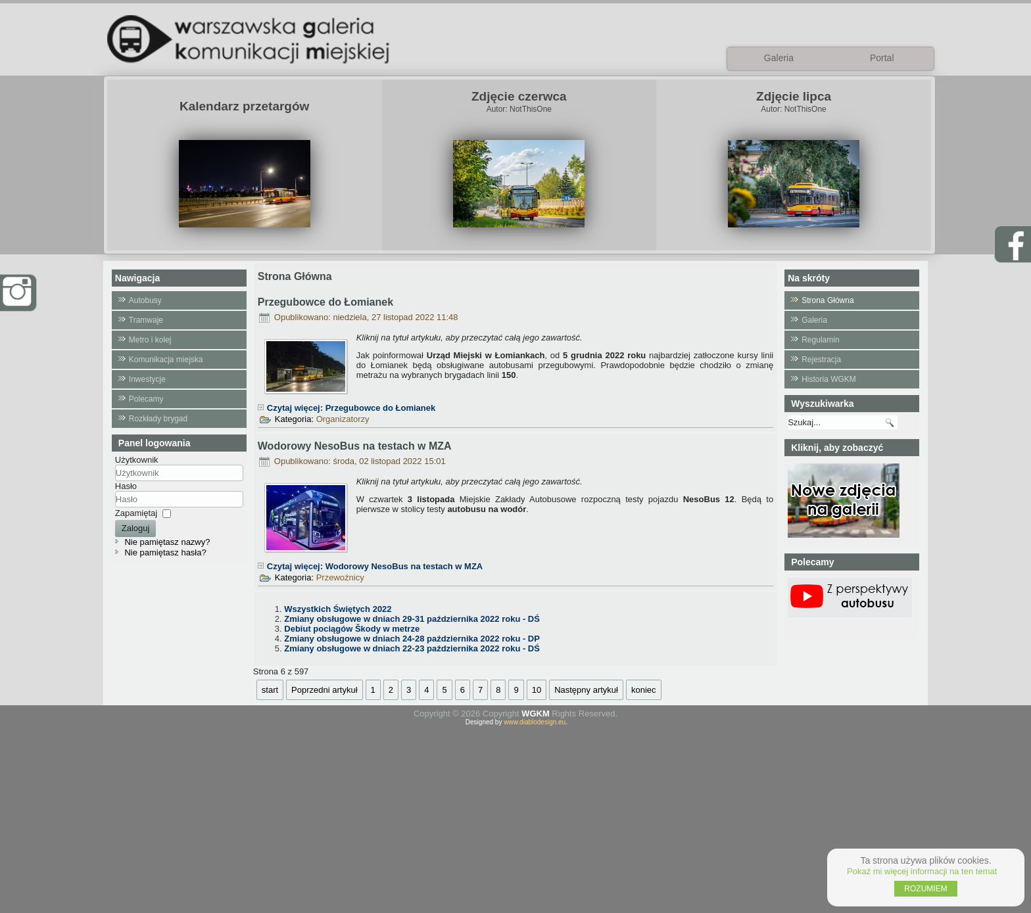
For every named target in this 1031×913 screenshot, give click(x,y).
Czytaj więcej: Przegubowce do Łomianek (351, 408)
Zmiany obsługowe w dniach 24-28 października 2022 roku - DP (412, 639)
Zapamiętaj (136, 513)
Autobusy (145, 300)
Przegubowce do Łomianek (325, 302)
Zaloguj (136, 528)
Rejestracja (821, 359)
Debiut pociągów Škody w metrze (352, 629)
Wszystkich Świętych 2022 (337, 609)
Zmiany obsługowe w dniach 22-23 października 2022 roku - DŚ (412, 648)
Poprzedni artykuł (324, 690)
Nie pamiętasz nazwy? (167, 542)
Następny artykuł (586, 690)
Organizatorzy (343, 419)
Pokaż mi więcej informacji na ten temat (922, 871)
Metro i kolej (150, 339)
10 (536, 690)
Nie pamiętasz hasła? (165, 552)
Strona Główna (827, 300)
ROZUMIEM (925, 888)
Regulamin (820, 339)
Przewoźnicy (340, 577)
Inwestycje (147, 379)
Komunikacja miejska (166, 359)
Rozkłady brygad (158, 418)
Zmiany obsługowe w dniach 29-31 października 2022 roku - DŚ (412, 619)
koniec (643, 690)
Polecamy (146, 399)
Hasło (126, 486)
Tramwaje (146, 320)
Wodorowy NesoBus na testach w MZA (355, 446)
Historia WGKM (829, 379)
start (270, 690)
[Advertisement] (515, 818)
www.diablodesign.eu (534, 722)
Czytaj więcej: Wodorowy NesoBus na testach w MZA (375, 566)
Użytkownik (136, 460)
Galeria (814, 320)
